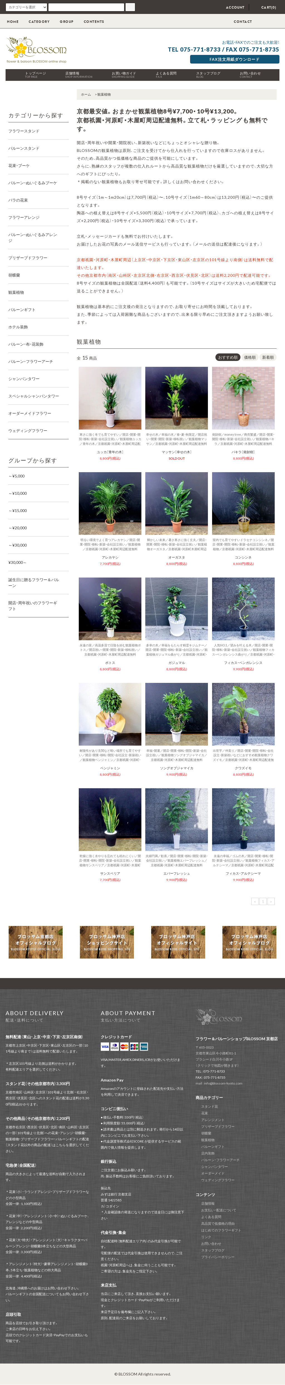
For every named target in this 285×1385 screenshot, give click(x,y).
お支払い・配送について (218, 1210)
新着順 (268, 357)
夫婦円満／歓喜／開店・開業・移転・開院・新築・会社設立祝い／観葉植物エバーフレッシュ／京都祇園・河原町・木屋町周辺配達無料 (177, 860)
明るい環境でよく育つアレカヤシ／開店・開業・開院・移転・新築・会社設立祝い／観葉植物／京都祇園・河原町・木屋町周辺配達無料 (110, 544)
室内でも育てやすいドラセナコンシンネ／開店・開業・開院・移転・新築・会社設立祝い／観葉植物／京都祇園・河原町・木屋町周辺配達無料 (243, 544)
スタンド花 (209, 1106)
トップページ (35, 74)
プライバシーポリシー (218, 1257)
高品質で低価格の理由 (218, 1223)
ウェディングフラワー (218, 1180)
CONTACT (239, 21)
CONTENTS (90, 21)
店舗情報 (78, 74)
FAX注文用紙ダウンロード (235, 59)
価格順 (250, 357)
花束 (204, 1113)
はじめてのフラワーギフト (221, 1230)
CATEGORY (36, 21)
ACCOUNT (231, 7)
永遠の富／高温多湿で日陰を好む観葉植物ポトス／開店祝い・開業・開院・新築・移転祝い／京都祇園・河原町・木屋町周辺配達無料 (110, 649)
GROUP (63, 21)
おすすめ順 (228, 357)
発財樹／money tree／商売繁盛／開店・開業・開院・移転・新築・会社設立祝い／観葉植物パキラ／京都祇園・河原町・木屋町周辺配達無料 (243, 439)
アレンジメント (213, 1120)
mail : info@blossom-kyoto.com (219, 1083)
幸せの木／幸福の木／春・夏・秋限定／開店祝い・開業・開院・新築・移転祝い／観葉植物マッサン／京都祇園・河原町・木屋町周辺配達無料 (176, 439)
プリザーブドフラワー (218, 1126)
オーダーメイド (213, 1173)
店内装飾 (208, 1153)
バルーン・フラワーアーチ (220, 1160)
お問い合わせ (250, 74)
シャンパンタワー (214, 1167)
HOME (13, 21)
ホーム (86, 94)
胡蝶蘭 (206, 1133)
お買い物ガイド (124, 74)
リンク (206, 1237)
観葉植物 (104, 94)
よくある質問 (166, 74)
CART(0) (265, 7)
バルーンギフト (213, 1146)
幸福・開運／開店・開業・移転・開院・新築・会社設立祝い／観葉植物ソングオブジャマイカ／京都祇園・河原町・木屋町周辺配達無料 (176, 755)
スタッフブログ (208, 74)
